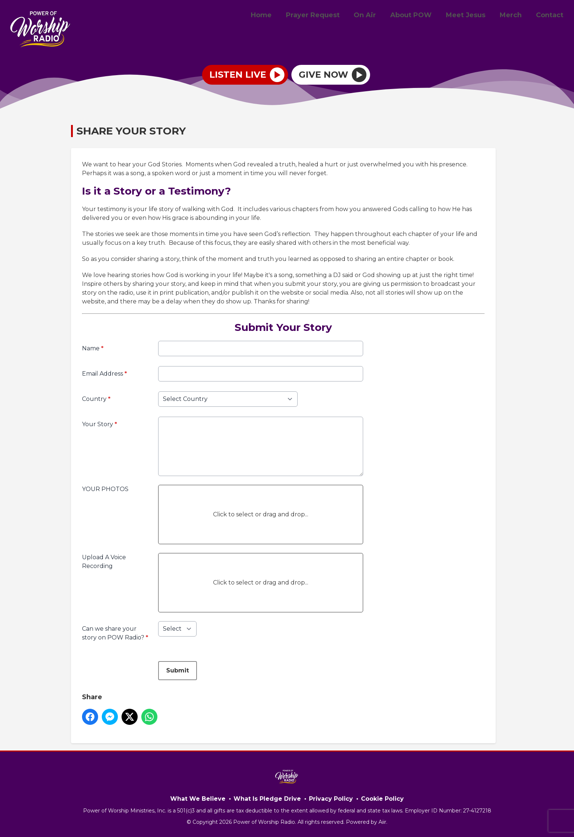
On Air (376, 16)
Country (96, 398)
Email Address (104, 373)
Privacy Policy (331, 798)
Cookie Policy (382, 798)
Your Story (99, 424)
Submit (177, 670)
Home (277, 16)
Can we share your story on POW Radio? (115, 633)
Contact (550, 16)
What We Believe (197, 798)
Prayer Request (326, 16)
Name (93, 348)
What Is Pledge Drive (267, 798)
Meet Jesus (472, 16)
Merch (514, 16)
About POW (419, 16)
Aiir (382, 822)
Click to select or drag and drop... (260, 514)
